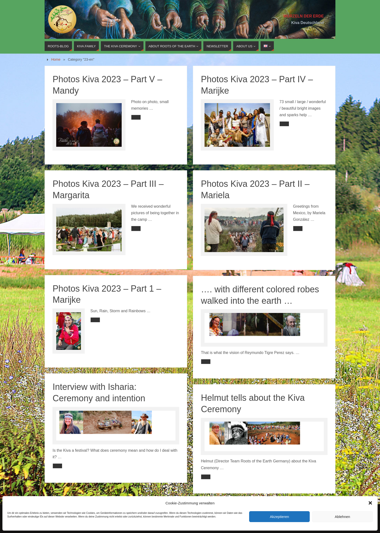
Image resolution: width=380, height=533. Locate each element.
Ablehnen (342, 517)
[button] (370, 502)
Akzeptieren (279, 517)
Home (55, 59)
